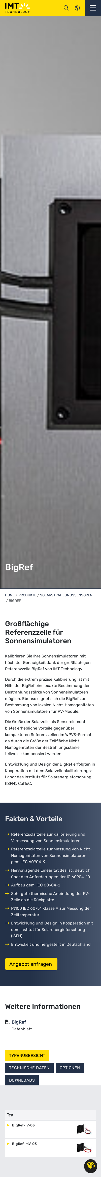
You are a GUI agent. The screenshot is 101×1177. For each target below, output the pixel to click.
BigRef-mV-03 (24, 1144)
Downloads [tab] (22, 1080)
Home (10, 595)
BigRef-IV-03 (23, 1125)
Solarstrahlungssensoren (66, 595)
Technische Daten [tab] (29, 1067)
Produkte (27, 595)
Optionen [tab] (70, 1067)
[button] (93, 8)
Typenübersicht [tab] (27, 1055)
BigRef (19, 1022)
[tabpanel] (50, 1134)
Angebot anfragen (31, 964)
